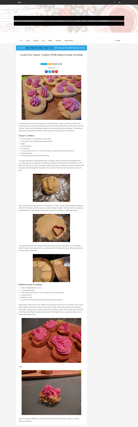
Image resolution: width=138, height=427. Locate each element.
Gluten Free (44, 64)
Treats (60, 64)
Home (19, 2)
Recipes (55, 64)
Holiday (50, 64)
